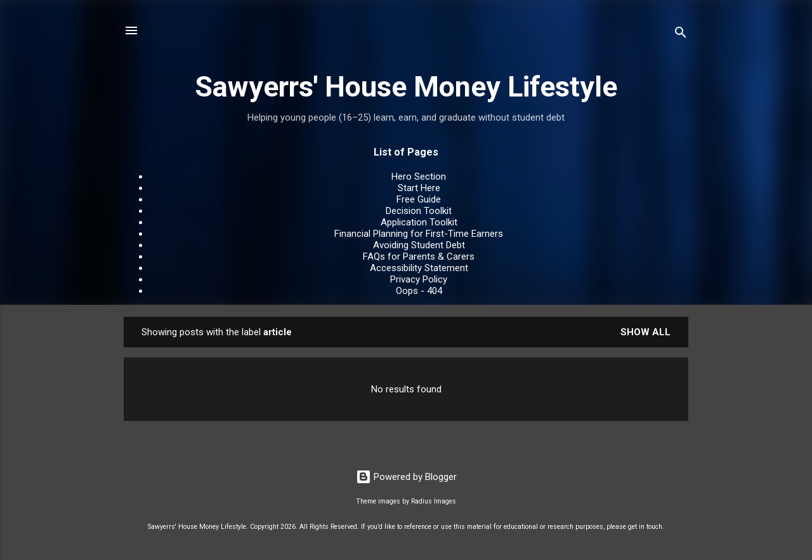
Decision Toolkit (419, 211)
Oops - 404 (419, 291)
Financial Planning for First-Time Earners (418, 233)
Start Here (419, 188)
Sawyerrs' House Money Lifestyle (406, 86)
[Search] (680, 34)
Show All (645, 332)
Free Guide (418, 199)
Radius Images (433, 501)
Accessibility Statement (419, 268)
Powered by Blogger (406, 477)
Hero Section (418, 176)
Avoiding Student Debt (419, 245)
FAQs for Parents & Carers (419, 256)
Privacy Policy (418, 279)
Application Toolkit (419, 222)
